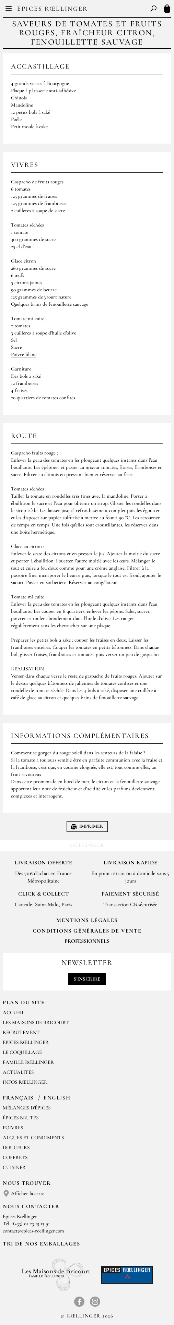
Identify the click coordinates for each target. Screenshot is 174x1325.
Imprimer (87, 826)
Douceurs (16, 1147)
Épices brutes (20, 1118)
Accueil (13, 1012)
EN (92, 10)
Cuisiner (14, 1167)
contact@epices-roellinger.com (33, 1231)
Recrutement (21, 1032)
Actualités (18, 1072)
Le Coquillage (22, 1052)
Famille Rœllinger (28, 1062)
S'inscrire (87, 979)
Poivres (13, 1128)
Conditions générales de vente (87, 930)
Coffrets (15, 1157)
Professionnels (87, 941)
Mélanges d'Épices (26, 1108)
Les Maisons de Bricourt (36, 1022)
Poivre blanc (23, 354)
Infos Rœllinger (25, 1082)
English (57, 1097)
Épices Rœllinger (52, 8)
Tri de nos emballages (41, 1243)
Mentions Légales (87, 920)
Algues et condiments (33, 1137)
